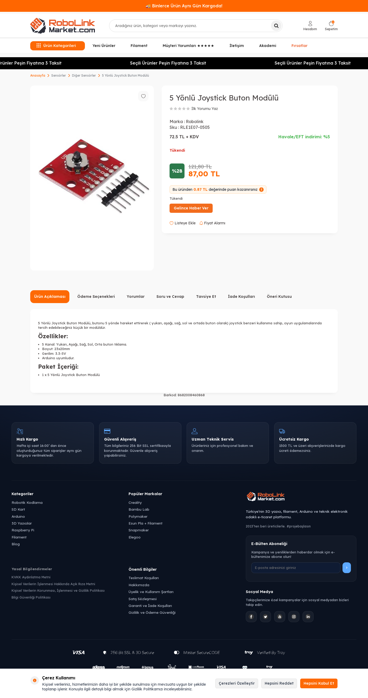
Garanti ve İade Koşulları (150, 605)
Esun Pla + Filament (145, 523)
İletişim (236, 45)
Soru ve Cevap (170, 296)
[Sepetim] (331, 26)
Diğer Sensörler (84, 75)
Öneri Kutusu (279, 296)
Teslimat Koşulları (144, 577)
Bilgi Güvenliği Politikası (31, 597)
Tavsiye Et (206, 296)
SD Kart (18, 509)
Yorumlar (136, 296)
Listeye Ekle (183, 223)
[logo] (62, 26)
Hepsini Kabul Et (319, 683)
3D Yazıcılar (22, 523)
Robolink (194, 121)
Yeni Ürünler (104, 45)
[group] (92, 178)
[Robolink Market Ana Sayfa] (301, 497)
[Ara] (276, 25)
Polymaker (138, 516)
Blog (16, 544)
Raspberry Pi (23, 530)
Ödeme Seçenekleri (96, 296)
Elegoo (135, 537)
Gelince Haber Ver (191, 208)
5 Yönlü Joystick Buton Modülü (125, 75)
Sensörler (58, 75)
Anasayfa (37, 75)
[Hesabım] (310, 26)
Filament (139, 45)
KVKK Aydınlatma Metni (31, 577)
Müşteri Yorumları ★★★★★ (188, 45)
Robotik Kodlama (27, 502)
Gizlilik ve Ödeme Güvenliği (152, 612)
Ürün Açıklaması (49, 296)
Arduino (18, 516)
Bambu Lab (139, 509)
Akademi (267, 45)
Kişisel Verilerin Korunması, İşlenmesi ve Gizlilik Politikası (58, 590)
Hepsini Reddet (279, 683)
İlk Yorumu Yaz (204, 108)
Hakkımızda (139, 585)
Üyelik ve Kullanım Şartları (151, 591)
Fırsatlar (300, 45)
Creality (135, 502)
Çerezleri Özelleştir (237, 683)
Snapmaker (139, 530)
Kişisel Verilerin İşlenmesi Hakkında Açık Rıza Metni (53, 584)
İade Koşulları (241, 296)
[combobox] (196, 25)
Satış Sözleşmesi (143, 598)
